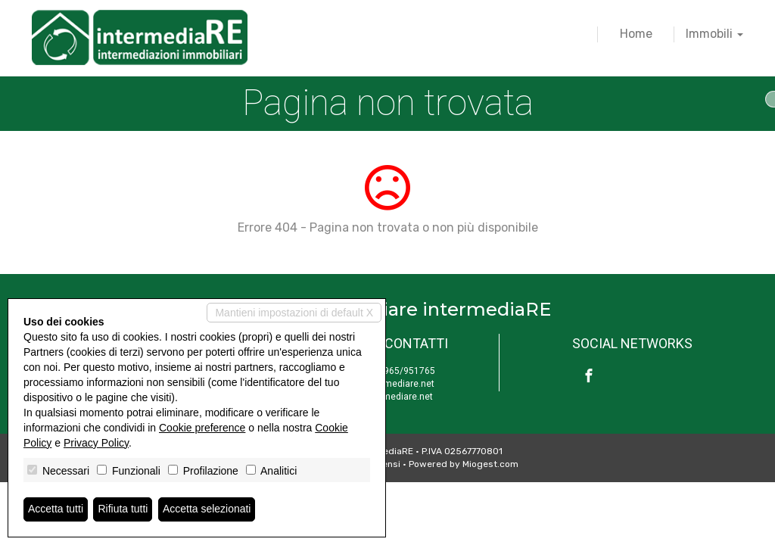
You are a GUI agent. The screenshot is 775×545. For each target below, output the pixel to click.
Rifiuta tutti (123, 509)
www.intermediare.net (387, 396)
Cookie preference (202, 428)
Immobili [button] (714, 33)
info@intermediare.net (387, 383)
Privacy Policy (96, 443)
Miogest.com (490, 464)
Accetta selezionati (207, 509)
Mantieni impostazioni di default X (294, 313)
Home (636, 33)
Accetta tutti (55, 509)
